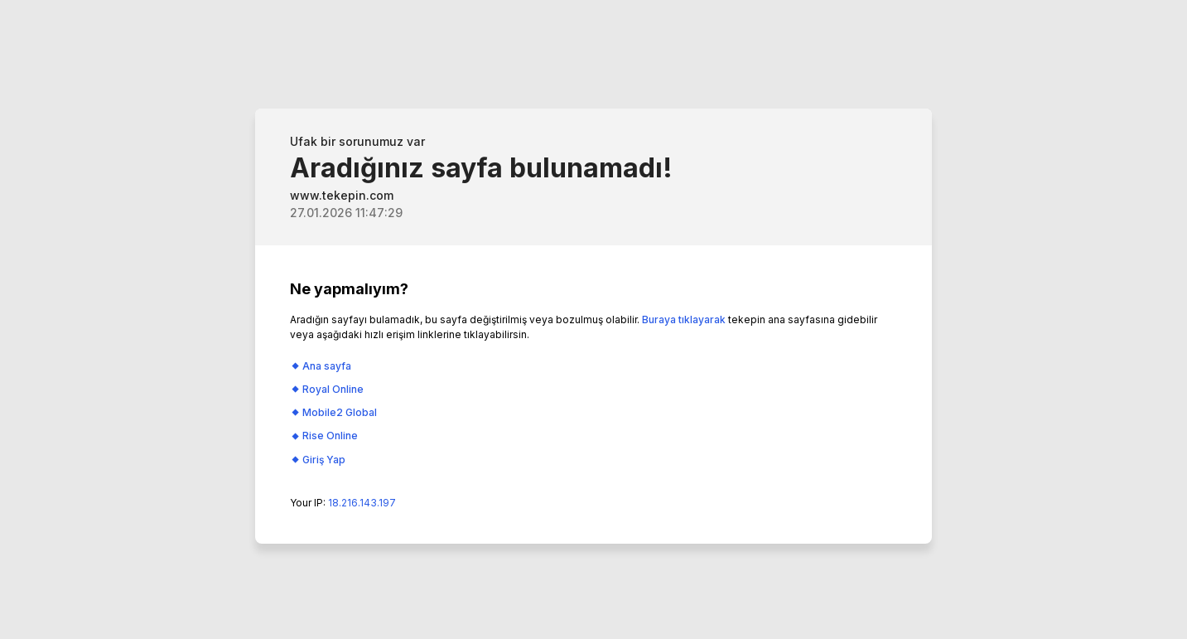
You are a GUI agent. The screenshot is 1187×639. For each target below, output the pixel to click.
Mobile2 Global (339, 412)
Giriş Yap (323, 459)
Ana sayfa (326, 366)
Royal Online (333, 389)
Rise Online (330, 435)
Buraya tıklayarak (684, 319)
